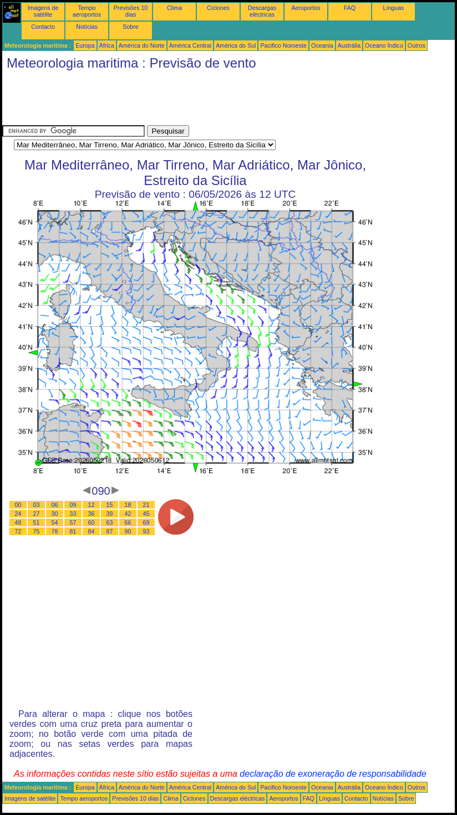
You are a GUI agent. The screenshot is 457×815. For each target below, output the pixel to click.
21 (146, 504)
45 (146, 513)
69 (146, 522)
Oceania (322, 45)
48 (18, 522)
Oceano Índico (384, 45)
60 (91, 522)
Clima (174, 7)
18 (128, 504)
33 (73, 513)
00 (18, 504)
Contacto (43, 26)
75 (36, 531)
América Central (190, 45)
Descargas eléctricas (262, 11)
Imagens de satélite (43, 11)
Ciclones (218, 7)
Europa (84, 45)
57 (73, 522)
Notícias (87, 26)
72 (18, 531)
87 (109, 531)
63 (109, 522)
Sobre (130, 26)
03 (36, 504)
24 (18, 513)
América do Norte (142, 45)
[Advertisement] (204, 100)
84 (91, 531)
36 (91, 513)
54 (55, 522)
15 (109, 504)
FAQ (350, 7)
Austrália (349, 45)
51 (36, 522)
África (106, 45)
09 (73, 504)
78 (55, 531)
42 (128, 513)
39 (109, 513)
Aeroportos (305, 7)
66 (128, 522)
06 (55, 504)
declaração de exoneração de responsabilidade (333, 773)
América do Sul (236, 45)
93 (146, 531)
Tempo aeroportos (87, 11)
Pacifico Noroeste (283, 45)
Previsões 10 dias (131, 11)
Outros (416, 45)
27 (36, 513)
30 (55, 513)
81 (73, 531)
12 (91, 504)
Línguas (393, 7)
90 (128, 531)
